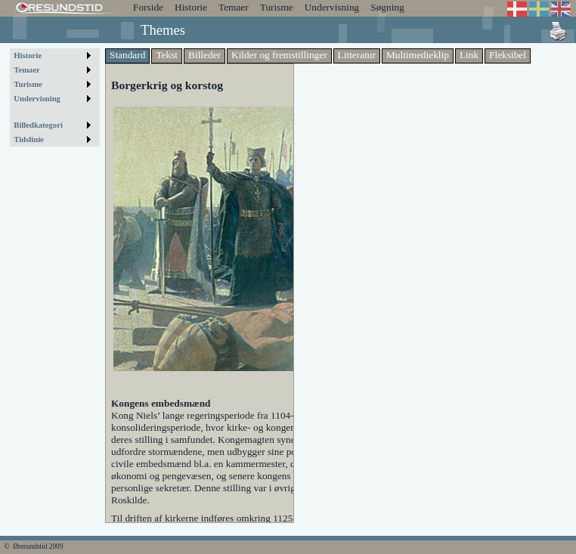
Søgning (387, 7)
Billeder (204, 54)
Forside (148, 7)
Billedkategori (38, 125)
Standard (127, 54)
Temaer (233, 7)
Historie (191, 7)
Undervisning (332, 7)
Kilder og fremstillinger (279, 54)
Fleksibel (507, 54)
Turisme (276, 7)
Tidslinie (29, 139)
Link (469, 54)
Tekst (167, 54)
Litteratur (357, 54)
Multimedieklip (417, 54)
